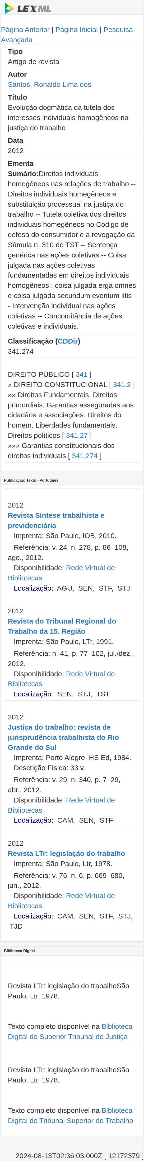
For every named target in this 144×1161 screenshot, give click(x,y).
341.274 (85, 456)
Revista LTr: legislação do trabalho (66, 853)
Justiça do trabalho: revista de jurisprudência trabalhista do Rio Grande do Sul (63, 737)
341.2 (122, 384)
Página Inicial (77, 29)
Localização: (33, 588)
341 (82, 374)
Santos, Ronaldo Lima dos (49, 84)
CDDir (68, 341)
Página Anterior (25, 29)
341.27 (77, 435)
